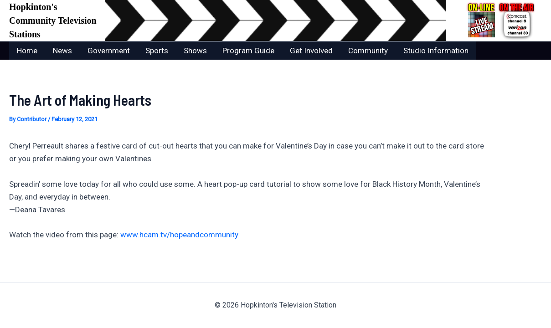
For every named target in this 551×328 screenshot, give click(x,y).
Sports (156, 50)
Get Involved (311, 50)
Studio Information (436, 50)
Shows (195, 50)
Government (109, 50)
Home (27, 50)
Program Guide (248, 50)
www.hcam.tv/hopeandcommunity (179, 234)
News (62, 50)
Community (368, 50)
